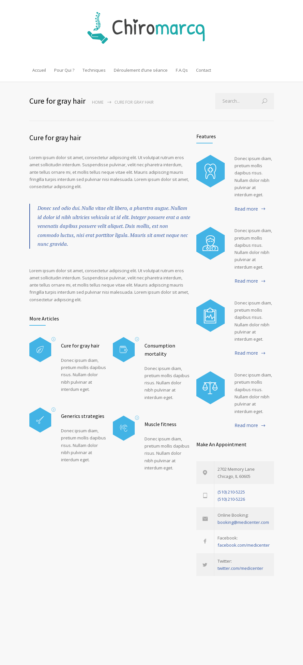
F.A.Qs (182, 70)
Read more (246, 209)
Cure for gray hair (55, 137)
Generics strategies (82, 416)
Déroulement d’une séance (141, 70)
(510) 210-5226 (231, 499)
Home (97, 102)
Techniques (94, 70)
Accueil (39, 70)
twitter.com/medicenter (240, 568)
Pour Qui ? (64, 70)
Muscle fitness (160, 424)
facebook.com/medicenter (244, 545)
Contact (203, 70)
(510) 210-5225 (231, 492)
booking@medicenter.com (243, 522)
